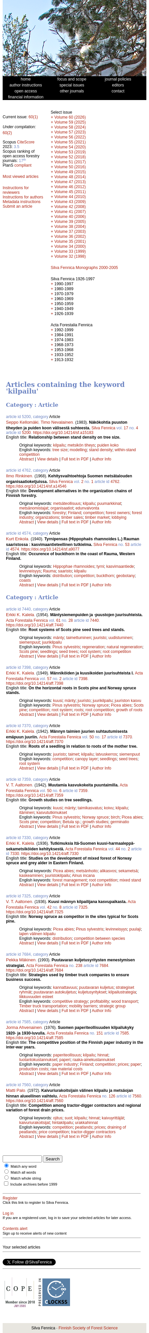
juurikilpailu (52, 642)
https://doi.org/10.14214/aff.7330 (50, 853)
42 (49, 907)
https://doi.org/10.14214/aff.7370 (34, 741)
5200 (26, 432)
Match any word (24, 1166)
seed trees (68, 651)
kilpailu (59, 445)
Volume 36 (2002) (70, 236)
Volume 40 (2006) (70, 216)
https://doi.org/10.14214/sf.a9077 (50, 549)
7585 (124, 1033)
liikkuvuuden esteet (36, 996)
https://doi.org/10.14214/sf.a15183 (63, 432)
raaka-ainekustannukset (94, 1059)
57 (49, 678)
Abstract (26, 459)
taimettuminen (78, 637)
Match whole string (26, 1178)
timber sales (72, 517)
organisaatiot (61, 508)
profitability (99, 1001)
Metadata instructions (21, 201)
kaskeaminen (31, 875)
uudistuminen (120, 637)
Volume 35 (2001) (70, 241)
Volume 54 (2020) (70, 147)
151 (99, 1033)
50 (91, 737)
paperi (64, 1059)
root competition (117, 651)
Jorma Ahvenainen (24, 1027)
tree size (59, 450)
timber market (97, 517)
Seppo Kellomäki (22, 422)
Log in (8, 1213)
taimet (73, 754)
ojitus (57, 1118)
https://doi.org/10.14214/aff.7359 (34, 795)
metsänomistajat (33, 508)
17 (126, 428)
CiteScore (26, 142)
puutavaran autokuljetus (55, 992)
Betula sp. (71, 822)
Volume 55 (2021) (70, 142)
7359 (83, 790)
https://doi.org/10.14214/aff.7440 (34, 625)
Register (10, 1198)
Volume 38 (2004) (70, 226)
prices (123, 1064)
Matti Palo (15, 1090)
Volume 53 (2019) (70, 152)
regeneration (93, 647)
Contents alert (15, 1228)
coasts (25, 580)
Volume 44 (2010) (70, 196)
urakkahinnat (86, 1122)
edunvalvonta (87, 508)
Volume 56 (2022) (70, 137)
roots (78, 710)
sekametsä (128, 871)
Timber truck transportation (43, 1006)
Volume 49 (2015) (70, 172)
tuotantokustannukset (38, 1059)
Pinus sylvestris (66, 647)
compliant (22, 165)
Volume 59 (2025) (70, 122)
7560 (136, 1096)
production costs (33, 1069)
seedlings (48, 651)
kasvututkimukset (52, 812)
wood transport (124, 1001)
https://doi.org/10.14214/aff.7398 (34, 683)
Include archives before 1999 (33, 1184)
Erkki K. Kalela (20, 614)
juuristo (99, 637)
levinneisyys (30, 571)
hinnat (102, 1055)
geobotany (125, 575)
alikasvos (108, 871)
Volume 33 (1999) (70, 251)
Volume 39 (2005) (70, 221)
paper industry (65, 1064)
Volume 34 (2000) (70, 246)
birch (115, 817)
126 (112, 1096)
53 (127, 544)
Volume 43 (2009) (70, 201)
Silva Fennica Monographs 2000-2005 (84, 267)
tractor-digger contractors (93, 1132)
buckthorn (105, 575)
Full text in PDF (75, 459)
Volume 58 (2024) (70, 127)
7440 (94, 620)
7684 (104, 965)
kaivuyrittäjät (113, 1118)
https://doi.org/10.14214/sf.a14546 (36, 486)
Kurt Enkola (17, 538)
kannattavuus (65, 987)
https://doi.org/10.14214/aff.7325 (34, 912)
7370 (127, 737)
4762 (115, 481)
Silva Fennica (103, 428)
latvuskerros (106, 754)
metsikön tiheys (81, 445)
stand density (100, 450)
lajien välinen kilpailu (37, 934)
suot (68, 1118)
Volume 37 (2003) (70, 231)
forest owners (118, 512)
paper (136, 1064)
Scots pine (28, 651)
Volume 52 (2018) (70, 157)
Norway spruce (95, 705)
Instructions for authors (23, 197)
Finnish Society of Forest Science (87, 1328)
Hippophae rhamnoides (73, 566)
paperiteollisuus (67, 1055)
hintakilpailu (62, 1122)
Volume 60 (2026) (70, 117)
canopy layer (86, 759)
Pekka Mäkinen (21, 959)
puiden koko (108, 445)
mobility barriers (83, 1006)
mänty (58, 637)
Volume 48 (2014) (70, 177)
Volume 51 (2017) (70, 162)
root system (90, 651)
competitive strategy (70, 1001)
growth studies (95, 822)
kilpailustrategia (122, 992)
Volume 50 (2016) (70, 167)
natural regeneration (124, 647)
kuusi (57, 700)
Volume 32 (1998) (70, 256)
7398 (83, 678)
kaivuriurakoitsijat (34, 1122)
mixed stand (130, 880)
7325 (83, 907)
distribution (62, 575)
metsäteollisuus (67, 503)
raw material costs (66, 1069)
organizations (47, 517)
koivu (108, 808)
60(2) (7, 133)
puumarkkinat (109, 503)
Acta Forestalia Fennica (27, 620)
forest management (69, 880)
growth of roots (129, 710)
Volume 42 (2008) (70, 206)
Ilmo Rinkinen (19, 475)
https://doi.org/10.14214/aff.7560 (34, 1100)
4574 (14, 549)
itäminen (26, 812)
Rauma (49, 571)
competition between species (99, 938)
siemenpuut (29, 642)
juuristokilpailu (57, 875)
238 (79, 965)
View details (48, 459)
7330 (14, 853)
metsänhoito (87, 871)
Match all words (23, 1172)
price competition (54, 1132)
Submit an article (17, 206)
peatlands (83, 1127)
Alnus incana (83, 875)
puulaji (135, 929)
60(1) (33, 117)
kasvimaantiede (120, 566)
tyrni (100, 566)
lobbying (119, 517)
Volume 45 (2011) (70, 191)
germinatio (120, 822)
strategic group (112, 1006)
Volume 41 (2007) (70, 211)
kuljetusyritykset (92, 992)
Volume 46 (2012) (70, 187)
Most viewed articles (20, 176)
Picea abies (121, 705)
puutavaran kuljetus (96, 987)
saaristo (65, 571)
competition (93, 512)
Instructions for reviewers (16, 190)
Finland (74, 512)
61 (58, 620)
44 (117, 849)
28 (70, 620)
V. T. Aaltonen (19, 784)
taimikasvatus (90, 808)
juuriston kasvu (128, 700)
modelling (78, 450)
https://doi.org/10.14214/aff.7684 (34, 970)
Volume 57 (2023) (70, 132)
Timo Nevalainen (57, 422)
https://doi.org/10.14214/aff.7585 (34, 1038)
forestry (59, 512)
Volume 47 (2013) (70, 182)
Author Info (102, 459)
